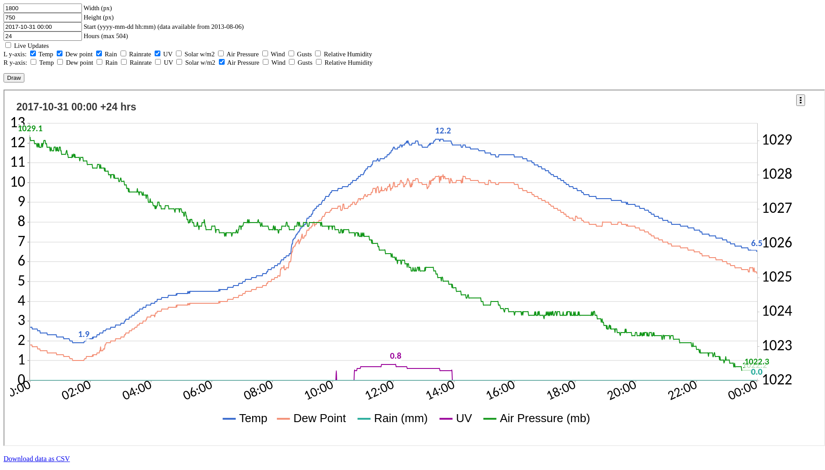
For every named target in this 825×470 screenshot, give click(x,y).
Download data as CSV (37, 458)
